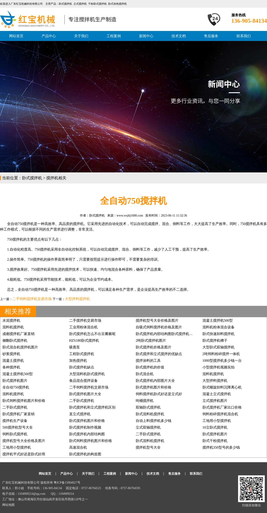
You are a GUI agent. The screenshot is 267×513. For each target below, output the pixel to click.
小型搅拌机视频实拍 (218, 367)
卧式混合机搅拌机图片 (20, 347)
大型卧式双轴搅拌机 (218, 347)
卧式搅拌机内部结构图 (87, 434)
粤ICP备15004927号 (67, 482)
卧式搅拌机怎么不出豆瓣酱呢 (92, 334)
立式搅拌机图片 (214, 401)
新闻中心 (146, 36)
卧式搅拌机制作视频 (85, 427)
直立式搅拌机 (80, 414)
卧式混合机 (145, 374)
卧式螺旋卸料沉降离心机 (222, 387)
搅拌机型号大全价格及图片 (157, 320)
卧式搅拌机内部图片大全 (155, 380)
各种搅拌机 (11, 367)
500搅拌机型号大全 (17, 427)
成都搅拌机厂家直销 (18, 334)
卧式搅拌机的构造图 (85, 454)
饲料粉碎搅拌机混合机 (220, 414)
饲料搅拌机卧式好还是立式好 (159, 394)
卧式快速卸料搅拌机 (218, 334)
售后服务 (211, 36)
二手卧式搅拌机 (81, 401)
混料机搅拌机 (13, 327)
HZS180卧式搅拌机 (84, 340)
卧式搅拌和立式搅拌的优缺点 (159, 354)
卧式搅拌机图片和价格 (153, 387)
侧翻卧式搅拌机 (14, 340)
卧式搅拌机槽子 (214, 340)
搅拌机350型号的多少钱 (221, 447)
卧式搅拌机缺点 (81, 367)
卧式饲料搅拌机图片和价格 (23, 401)
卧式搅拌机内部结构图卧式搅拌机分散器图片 (171, 334)
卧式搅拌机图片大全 (85, 394)
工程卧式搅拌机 (81, 354)
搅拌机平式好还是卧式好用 (23, 454)
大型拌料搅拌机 (77, 299)
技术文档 (179, 36)
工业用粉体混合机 (83, 327)
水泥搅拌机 (11, 320)
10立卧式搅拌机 (214, 427)
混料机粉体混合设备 (218, 327)
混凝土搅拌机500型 (217, 320)
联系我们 (244, 36)
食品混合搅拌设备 (83, 380)
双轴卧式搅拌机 (148, 407)
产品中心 (49, 36)
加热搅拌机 (78, 360)
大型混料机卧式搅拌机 (87, 374)
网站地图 (8, 505)
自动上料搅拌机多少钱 (153, 421)
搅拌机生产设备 (14, 421)
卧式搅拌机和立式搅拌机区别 (92, 407)
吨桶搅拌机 (145, 401)
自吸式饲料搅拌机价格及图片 (159, 327)
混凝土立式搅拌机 (216, 394)
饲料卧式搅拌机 (14, 434)
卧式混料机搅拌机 (150, 414)
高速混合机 (78, 447)
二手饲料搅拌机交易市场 (32, 299)
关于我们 (81, 36)
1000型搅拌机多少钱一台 (222, 360)
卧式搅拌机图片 (14, 380)
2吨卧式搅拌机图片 (151, 340)
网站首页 (16, 36)
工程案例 (114, 36)
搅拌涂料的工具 (148, 360)
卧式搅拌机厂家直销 (18, 414)
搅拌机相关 (56, 178)
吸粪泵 (74, 347)
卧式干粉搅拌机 (214, 441)
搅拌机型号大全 (148, 447)
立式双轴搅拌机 (148, 427)
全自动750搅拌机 (15, 387)
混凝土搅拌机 (13, 360)
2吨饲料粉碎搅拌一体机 (221, 354)
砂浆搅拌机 (11, 354)
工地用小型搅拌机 (216, 421)
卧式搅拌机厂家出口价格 (222, 407)
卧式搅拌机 (32, 178)
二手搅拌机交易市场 (85, 320)
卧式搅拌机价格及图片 (153, 347)
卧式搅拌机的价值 (150, 367)
